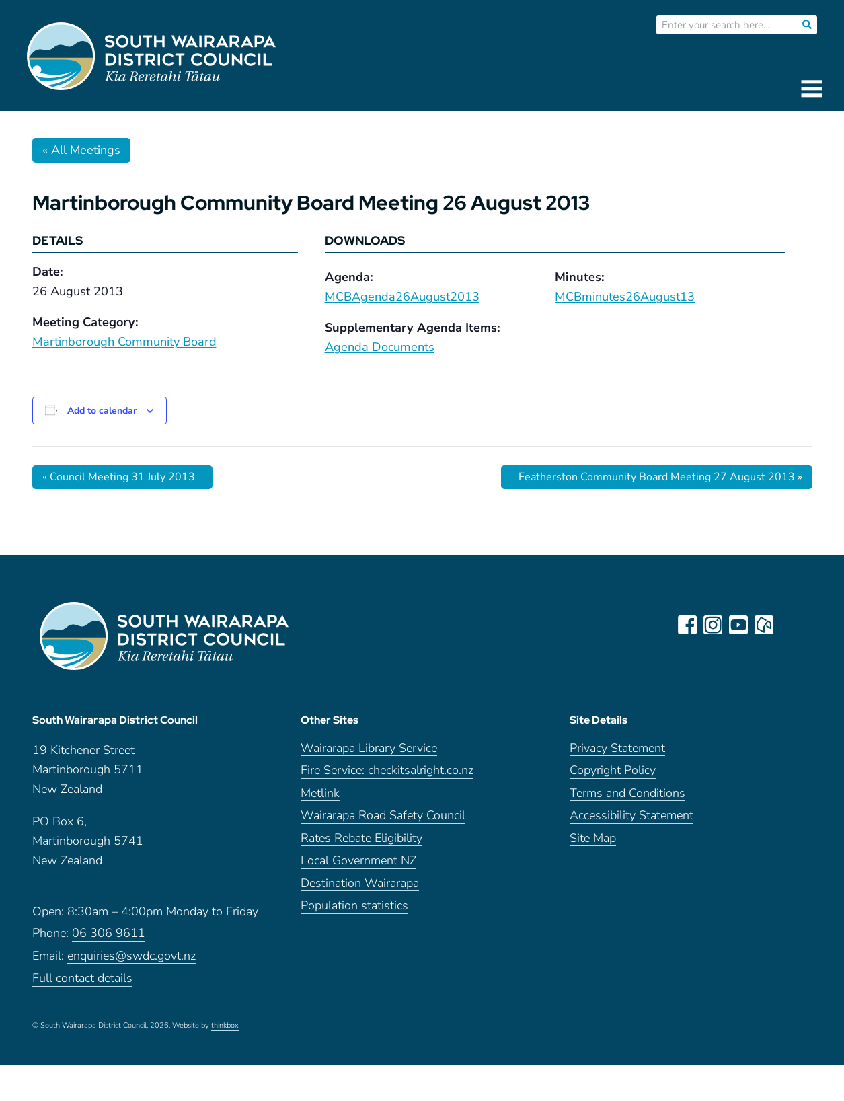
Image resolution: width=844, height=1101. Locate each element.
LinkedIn (789, 624)
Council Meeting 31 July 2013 (118, 476)
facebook (687, 624)
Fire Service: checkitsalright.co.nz (387, 770)
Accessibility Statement (631, 815)
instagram (712, 624)
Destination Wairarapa (360, 883)
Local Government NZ (358, 860)
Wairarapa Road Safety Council (383, 815)
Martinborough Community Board (124, 342)
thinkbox (225, 1025)
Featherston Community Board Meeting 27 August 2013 (660, 476)
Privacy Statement (617, 748)
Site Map (593, 838)
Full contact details (82, 978)
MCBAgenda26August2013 (402, 297)
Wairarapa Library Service (369, 748)
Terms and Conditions (627, 793)
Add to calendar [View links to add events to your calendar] (102, 410)
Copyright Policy (613, 770)
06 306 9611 (108, 933)
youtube (738, 624)
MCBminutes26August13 (625, 297)
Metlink (320, 793)
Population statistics (354, 905)
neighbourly (764, 624)
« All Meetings (81, 150)
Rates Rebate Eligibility (361, 838)
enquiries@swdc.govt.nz (131, 956)
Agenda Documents (379, 347)
